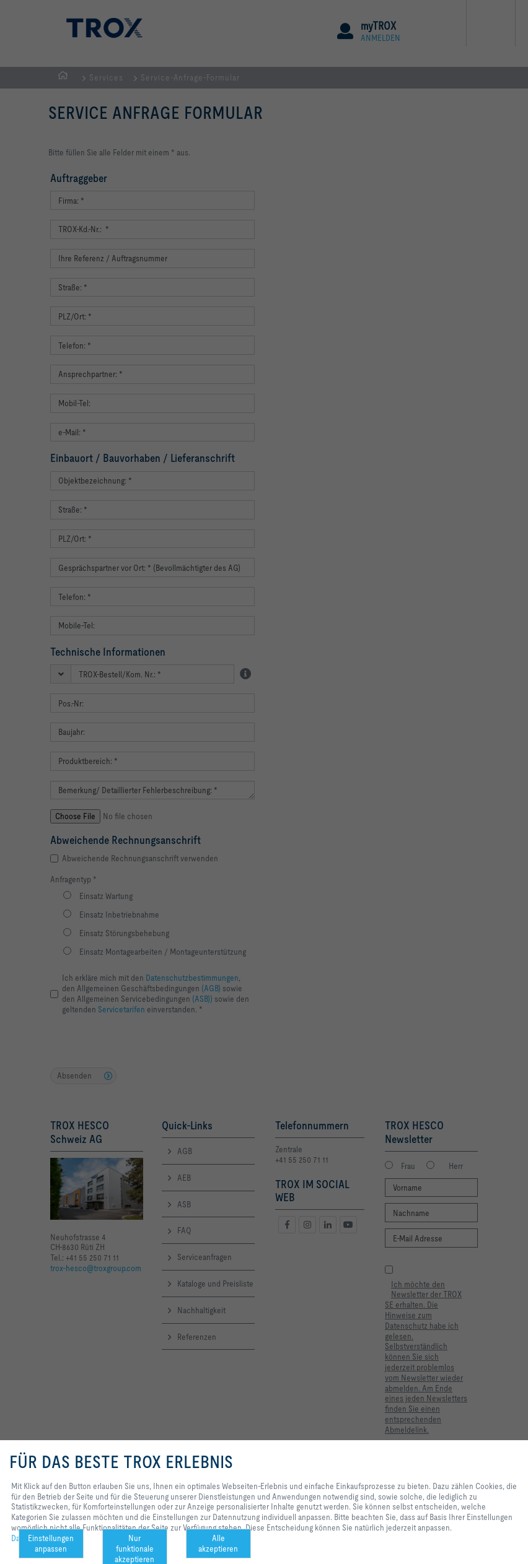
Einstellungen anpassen (51, 1543)
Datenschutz (32, 1538)
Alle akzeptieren (218, 1543)
